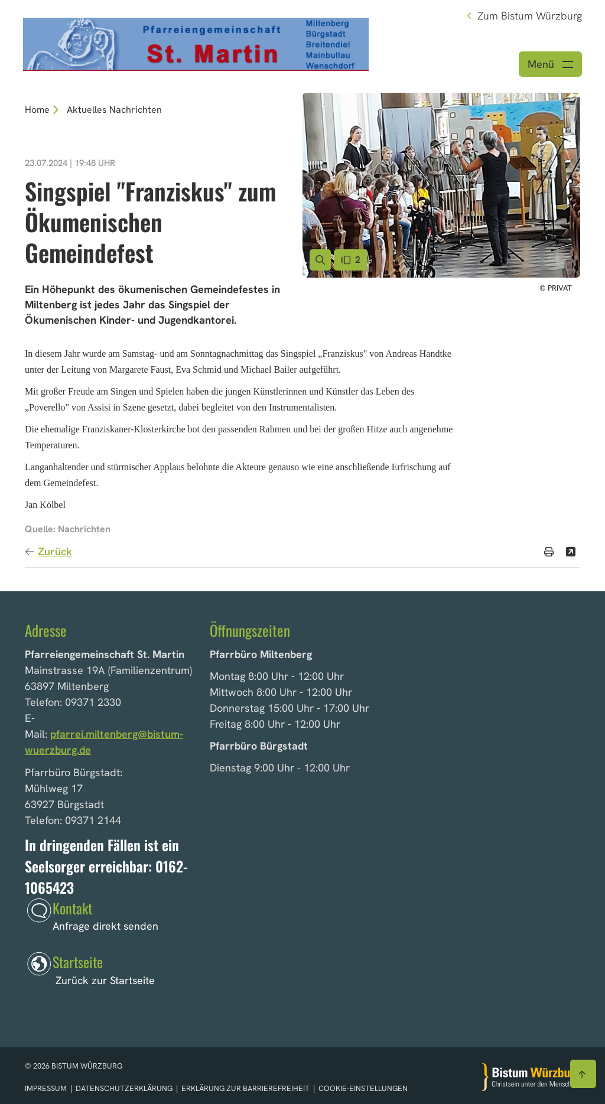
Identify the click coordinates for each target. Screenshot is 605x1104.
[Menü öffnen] (550, 64)
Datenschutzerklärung (125, 1088)
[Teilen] (570, 551)
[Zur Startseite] (531, 1077)
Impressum (47, 1088)
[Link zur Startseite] (196, 43)
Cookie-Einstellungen (363, 1088)
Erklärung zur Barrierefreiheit (245, 1088)
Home (37, 109)
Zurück (55, 551)
